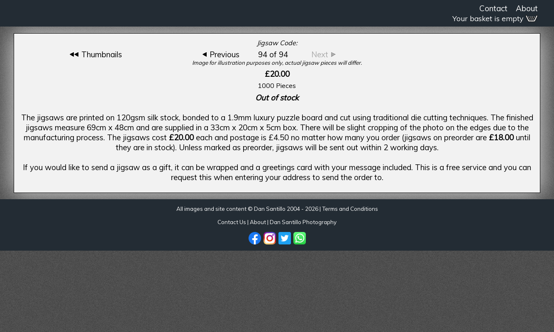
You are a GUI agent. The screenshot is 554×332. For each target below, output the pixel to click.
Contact (493, 8)
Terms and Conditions (350, 208)
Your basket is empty (495, 18)
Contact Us (231, 222)
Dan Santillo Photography (303, 222)
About (527, 8)
